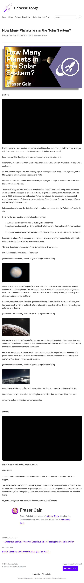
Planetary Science (40, 35)
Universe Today (20, 8)
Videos (10, 17)
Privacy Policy (47, 574)
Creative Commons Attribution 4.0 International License (50, 578)
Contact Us (36, 574)
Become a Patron (70, 568)
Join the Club (36, 17)
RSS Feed (46, 17)
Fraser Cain (8, 35)
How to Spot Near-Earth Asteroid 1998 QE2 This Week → (26, 552)
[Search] (80, 17)
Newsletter (26, 17)
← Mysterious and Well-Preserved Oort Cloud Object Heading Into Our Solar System (38, 542)
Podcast (18, 17)
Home (4, 17)
